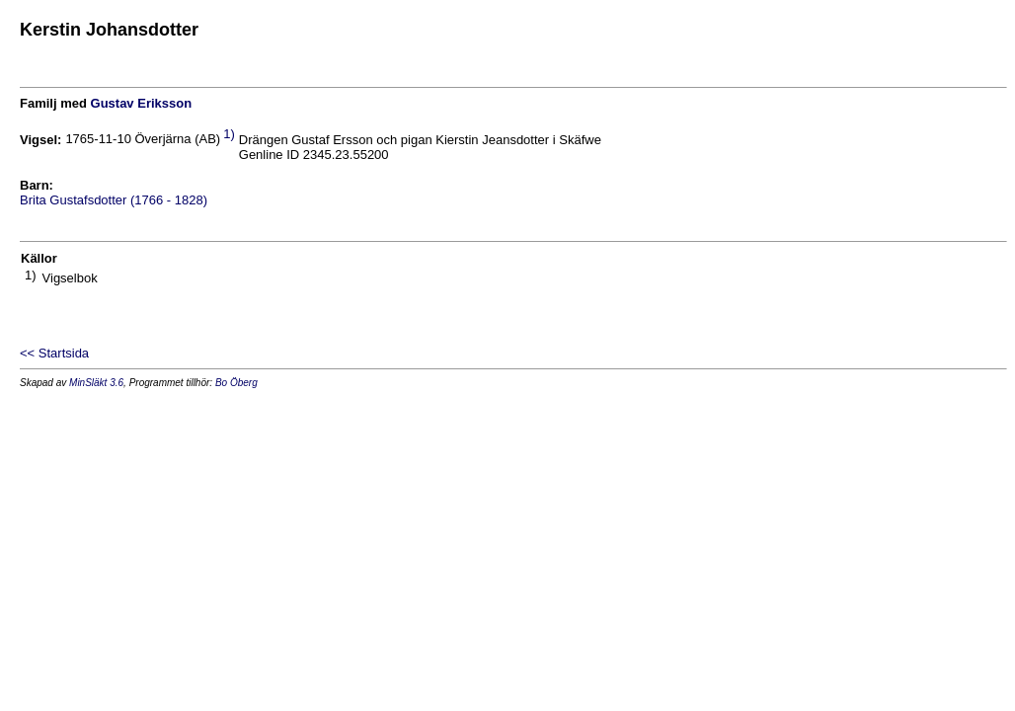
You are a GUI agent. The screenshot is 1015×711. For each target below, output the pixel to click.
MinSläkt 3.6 (96, 382)
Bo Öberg (236, 382)
